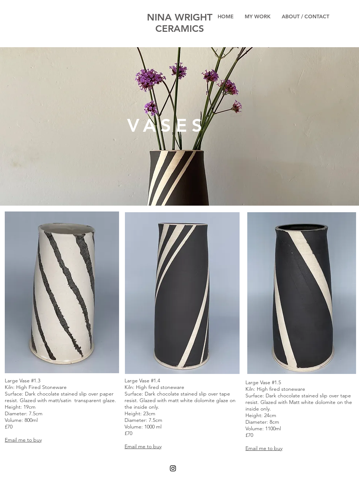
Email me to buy (23, 440)
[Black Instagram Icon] (173, 468)
